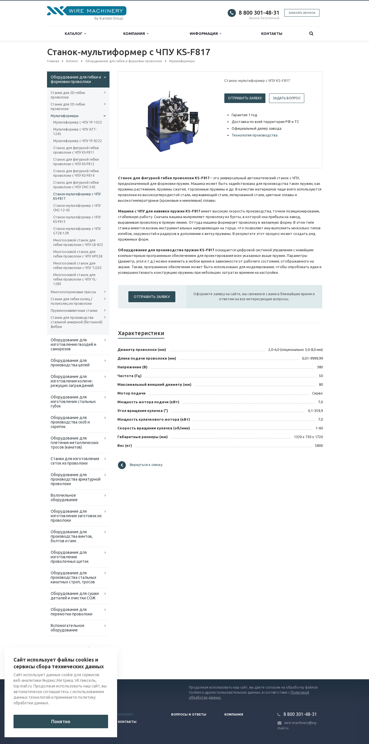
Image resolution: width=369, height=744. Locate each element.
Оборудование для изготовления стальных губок (73, 401)
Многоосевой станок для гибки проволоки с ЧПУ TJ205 (77, 265)
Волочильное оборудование (64, 497)
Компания (135, 34)
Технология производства (255, 135)
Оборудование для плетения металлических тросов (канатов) (75, 442)
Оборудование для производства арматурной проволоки (75, 479)
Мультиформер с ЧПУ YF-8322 (77, 141)
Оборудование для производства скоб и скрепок (70, 422)
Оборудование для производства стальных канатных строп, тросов (73, 577)
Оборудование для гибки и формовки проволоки (76, 79)
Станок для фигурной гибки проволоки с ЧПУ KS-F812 (76, 162)
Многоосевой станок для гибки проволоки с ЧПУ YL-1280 (75, 279)
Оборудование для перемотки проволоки (71, 611)
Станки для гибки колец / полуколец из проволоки (71, 301)
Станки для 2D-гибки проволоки (68, 95)
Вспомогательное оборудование (67, 627)
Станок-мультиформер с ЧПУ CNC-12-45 (77, 208)
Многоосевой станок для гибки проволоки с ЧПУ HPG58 (77, 254)
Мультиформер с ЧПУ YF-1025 (77, 122)
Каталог (75, 34)
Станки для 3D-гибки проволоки (68, 106)
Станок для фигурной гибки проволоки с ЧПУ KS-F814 (76, 173)
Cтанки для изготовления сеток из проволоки (75, 460)
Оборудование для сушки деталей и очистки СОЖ (75, 595)
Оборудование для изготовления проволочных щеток (70, 557)
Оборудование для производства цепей (70, 362)
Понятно (60, 721)
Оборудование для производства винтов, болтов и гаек (72, 536)
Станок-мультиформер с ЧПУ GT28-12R (77, 231)
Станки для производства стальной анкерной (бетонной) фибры (76, 322)
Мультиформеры (65, 116)
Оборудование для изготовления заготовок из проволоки (76, 516)
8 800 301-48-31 (259, 12)
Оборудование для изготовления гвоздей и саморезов (73, 344)
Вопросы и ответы (188, 714)
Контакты (271, 33)
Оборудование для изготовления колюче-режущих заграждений (72, 381)
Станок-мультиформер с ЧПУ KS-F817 (77, 196)
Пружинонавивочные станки (74, 310)
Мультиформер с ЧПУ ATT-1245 (75, 131)
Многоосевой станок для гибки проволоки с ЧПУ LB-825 (78, 242)
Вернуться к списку (140, 465)
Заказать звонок (302, 12)
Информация (205, 34)
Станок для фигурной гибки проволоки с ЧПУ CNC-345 (76, 185)
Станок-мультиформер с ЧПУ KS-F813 (77, 219)
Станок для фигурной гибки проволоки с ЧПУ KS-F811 (76, 150)
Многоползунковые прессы (73, 292)
